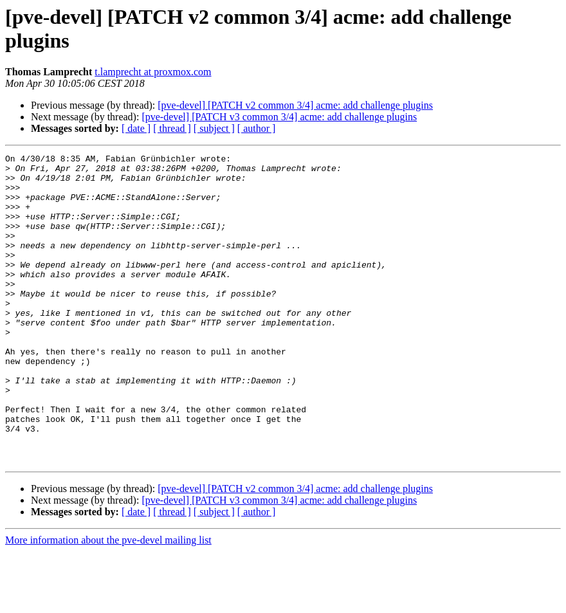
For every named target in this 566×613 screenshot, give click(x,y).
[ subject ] (214, 128)
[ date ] (136, 128)
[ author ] (256, 128)
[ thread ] (172, 128)
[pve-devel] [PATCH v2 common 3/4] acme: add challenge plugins (295, 105)
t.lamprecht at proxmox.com (153, 71)
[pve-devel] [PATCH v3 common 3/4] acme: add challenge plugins (279, 116)
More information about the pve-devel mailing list (108, 601)
